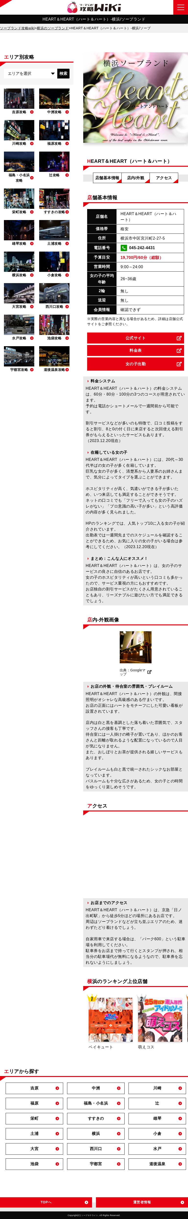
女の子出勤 (136, 364)
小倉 (157, 1133)
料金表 (135, 350)
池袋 (34, 1164)
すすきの (96, 1118)
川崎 (157, 1088)
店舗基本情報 (107, 178)
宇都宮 (96, 1164)
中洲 (96, 1088)
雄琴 (157, 1118)
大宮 (34, 1149)
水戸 (157, 1149)
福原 (34, 1103)
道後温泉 (157, 1164)
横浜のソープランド (53, 28)
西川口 (96, 1149)
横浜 (96, 1133)
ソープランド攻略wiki (17, 28)
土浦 (34, 1133)
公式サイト (136, 338)
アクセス (164, 178)
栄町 (34, 1118)
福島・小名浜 (96, 1103)
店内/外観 (135, 178)
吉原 (34, 1088)
